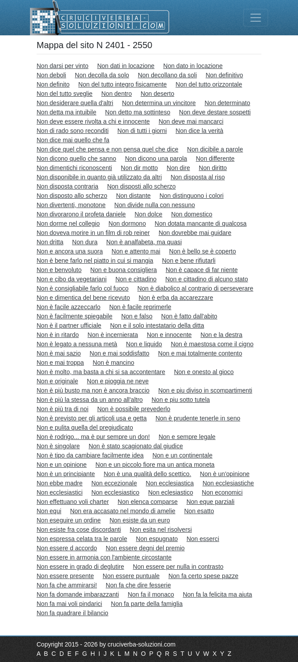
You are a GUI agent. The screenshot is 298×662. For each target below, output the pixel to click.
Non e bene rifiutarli (189, 260)
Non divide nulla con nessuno (154, 204)
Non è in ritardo (58, 334)
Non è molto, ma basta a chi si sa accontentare (101, 371)
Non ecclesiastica (170, 483)
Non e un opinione (62, 464)
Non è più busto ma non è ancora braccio (93, 390)
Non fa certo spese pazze (203, 575)
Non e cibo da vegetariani (72, 279)
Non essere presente (65, 575)
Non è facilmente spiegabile (74, 316)
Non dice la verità (199, 130)
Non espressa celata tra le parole (82, 538)
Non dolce (148, 214)
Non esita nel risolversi (161, 529)
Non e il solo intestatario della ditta (157, 325)
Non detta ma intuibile (66, 112)
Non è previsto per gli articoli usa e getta (92, 418)
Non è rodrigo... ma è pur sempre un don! (93, 436)
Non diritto (213, 167)
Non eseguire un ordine (69, 520)
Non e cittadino (135, 279)
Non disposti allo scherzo (141, 186)
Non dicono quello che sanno (76, 158)
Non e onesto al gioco (204, 371)
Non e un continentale (182, 455)
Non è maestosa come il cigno (212, 344)
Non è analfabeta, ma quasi (144, 242)
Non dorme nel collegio (68, 223)
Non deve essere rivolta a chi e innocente (93, 121)
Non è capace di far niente (202, 269)
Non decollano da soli (167, 75)
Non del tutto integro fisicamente (122, 84)
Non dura (85, 242)
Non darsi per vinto (63, 65)
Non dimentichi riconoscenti (74, 167)
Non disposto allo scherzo (72, 195)
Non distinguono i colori (192, 195)
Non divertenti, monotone (71, 204)
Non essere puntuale (131, 575)
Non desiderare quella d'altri (75, 102)
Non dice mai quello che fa (73, 140)
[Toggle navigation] (255, 17)
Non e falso (137, 316)
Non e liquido (144, 344)
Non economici (222, 492)
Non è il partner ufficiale (69, 325)
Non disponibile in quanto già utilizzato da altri (99, 177)
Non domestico (191, 214)
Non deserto (157, 93)
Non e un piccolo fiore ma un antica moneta (155, 464)
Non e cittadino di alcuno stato (206, 279)
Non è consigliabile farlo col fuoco (83, 288)
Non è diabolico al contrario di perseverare (195, 288)
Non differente (215, 158)
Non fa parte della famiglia (147, 603)
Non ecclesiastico (115, 492)
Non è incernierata (113, 334)
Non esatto (199, 510)
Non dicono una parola (156, 158)
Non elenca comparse (148, 501)
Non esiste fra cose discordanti (79, 529)
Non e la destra (221, 334)
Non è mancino (113, 362)
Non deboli (51, 75)
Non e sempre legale (187, 436)
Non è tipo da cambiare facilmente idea (90, 455)
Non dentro (116, 93)
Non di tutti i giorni (142, 130)
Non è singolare (58, 446)
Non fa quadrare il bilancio (72, 613)
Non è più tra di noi (63, 408)
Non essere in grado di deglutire (80, 566)
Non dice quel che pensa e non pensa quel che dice (107, 149)
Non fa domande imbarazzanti (78, 594)
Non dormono (127, 223)
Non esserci (202, 538)
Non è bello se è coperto (202, 251)
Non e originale (57, 381)
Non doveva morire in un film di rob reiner (93, 232)
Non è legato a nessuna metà (77, 344)
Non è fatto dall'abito (189, 316)
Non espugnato (157, 538)
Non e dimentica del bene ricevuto (83, 297)
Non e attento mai (136, 251)
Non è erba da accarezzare (176, 297)
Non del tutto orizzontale (208, 84)
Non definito (53, 84)
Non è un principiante (66, 473)
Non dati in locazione (125, 65)
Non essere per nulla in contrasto (178, 566)
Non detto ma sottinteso (137, 112)
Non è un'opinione (225, 473)
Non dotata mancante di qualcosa (201, 223)
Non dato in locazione (193, 65)
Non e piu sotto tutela (181, 399)
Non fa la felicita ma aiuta (217, 594)
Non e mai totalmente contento (200, 353)
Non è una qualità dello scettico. (147, 473)
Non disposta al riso (198, 177)
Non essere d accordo (67, 548)
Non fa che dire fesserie (138, 585)
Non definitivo (224, 75)
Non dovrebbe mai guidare (195, 232)
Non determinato (227, 102)
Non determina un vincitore (159, 102)
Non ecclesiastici (59, 492)
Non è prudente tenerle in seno (198, 418)
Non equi (49, 510)
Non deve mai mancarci (191, 121)
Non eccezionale (114, 483)
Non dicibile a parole (215, 149)
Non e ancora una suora (70, 251)
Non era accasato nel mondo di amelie (122, 510)
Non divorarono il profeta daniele (81, 214)
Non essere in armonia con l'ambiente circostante (104, 557)
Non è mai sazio (59, 353)
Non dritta (50, 242)
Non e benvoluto (59, 269)
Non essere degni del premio (145, 548)
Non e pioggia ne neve (118, 381)
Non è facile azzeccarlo (69, 306)
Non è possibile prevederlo (133, 408)
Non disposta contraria (67, 186)
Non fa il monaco (151, 594)
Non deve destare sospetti (215, 112)
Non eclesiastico (170, 492)
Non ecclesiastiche (228, 483)
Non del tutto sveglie (65, 93)
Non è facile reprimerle (140, 306)
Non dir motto (139, 167)
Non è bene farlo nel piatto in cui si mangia (95, 260)
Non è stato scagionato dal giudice (136, 446)
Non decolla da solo (102, 75)
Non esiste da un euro (139, 520)
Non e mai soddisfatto (119, 353)
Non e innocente (169, 334)
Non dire (178, 167)
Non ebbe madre (59, 483)
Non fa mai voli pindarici (69, 603)
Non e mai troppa (60, 362)
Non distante (133, 195)
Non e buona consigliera (123, 269)
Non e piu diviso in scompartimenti (205, 390)
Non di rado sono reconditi (72, 130)
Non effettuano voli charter (73, 501)
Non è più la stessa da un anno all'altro (90, 399)
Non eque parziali (210, 501)
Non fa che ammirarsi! (67, 585)
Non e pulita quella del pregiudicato (85, 427)
